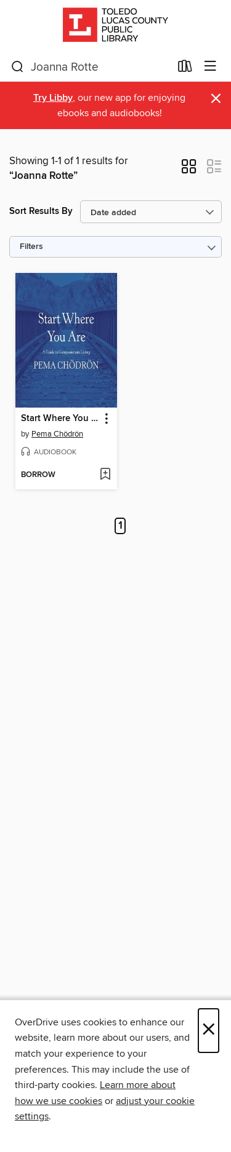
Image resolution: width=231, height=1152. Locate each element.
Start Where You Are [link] (60, 418)
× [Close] (208, 1030)
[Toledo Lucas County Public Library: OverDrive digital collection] (115, 26)
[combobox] (90, 67)
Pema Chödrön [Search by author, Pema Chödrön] (57, 434)
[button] (189, 170)
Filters (31, 247)
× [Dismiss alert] (215, 98)
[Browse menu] (210, 66)
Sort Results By (41, 211)
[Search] (17, 67)
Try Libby (53, 98)
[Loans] (185, 69)
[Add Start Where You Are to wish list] (105, 475)
